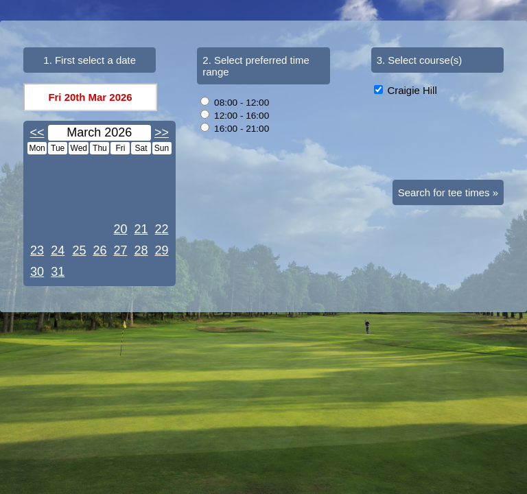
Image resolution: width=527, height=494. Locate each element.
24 (58, 250)
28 (141, 250)
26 (99, 250)
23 (37, 250)
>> (161, 132)
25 (79, 250)
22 (162, 229)
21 (141, 229)
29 (162, 250)
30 (37, 272)
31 (58, 272)
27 (120, 250)
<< (37, 132)
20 (120, 229)
